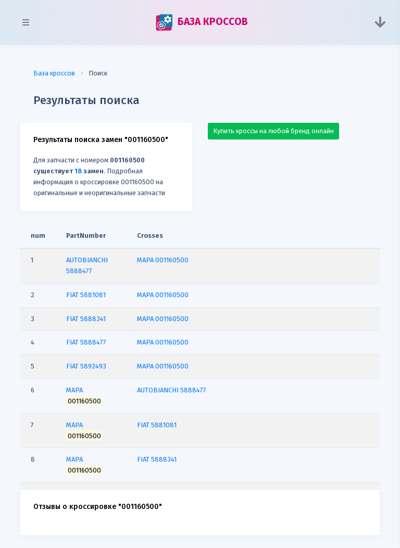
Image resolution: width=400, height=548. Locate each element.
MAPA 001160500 (163, 260)
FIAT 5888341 (157, 459)
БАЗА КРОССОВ (201, 22)
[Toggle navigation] (379, 22)
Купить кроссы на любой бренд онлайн (273, 131)
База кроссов (54, 73)
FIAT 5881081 (157, 425)
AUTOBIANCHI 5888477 (171, 390)
